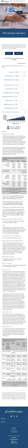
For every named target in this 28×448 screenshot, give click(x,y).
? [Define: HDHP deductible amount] (14, 79)
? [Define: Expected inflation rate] (14, 108)
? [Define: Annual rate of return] (14, 100)
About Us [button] (3, 418)
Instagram (16, 416)
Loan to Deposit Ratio (14, 431)
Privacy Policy (14, 429)
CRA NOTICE (14, 427)
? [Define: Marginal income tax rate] (14, 104)
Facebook (11, 416)
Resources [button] (3, 421)
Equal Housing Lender (14, 439)
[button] (14, 66)
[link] (14, 441)
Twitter (14, 416)
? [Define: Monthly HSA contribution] (14, 92)
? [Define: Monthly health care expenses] (14, 96)
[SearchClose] (13, 12)
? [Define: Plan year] (14, 72)
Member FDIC (14, 437)
